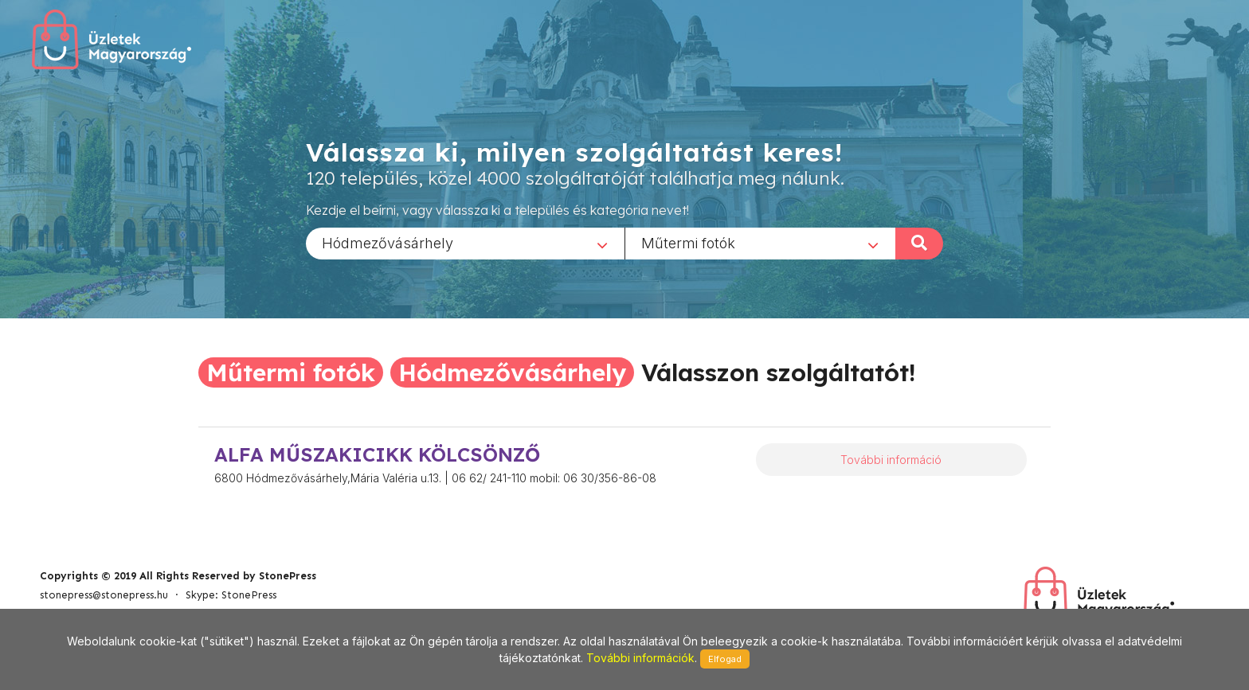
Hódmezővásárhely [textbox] (387, 242)
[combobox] (465, 243)
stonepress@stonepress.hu (104, 595)
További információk (640, 658)
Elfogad (725, 659)
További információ (891, 459)
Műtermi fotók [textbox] (688, 242)
